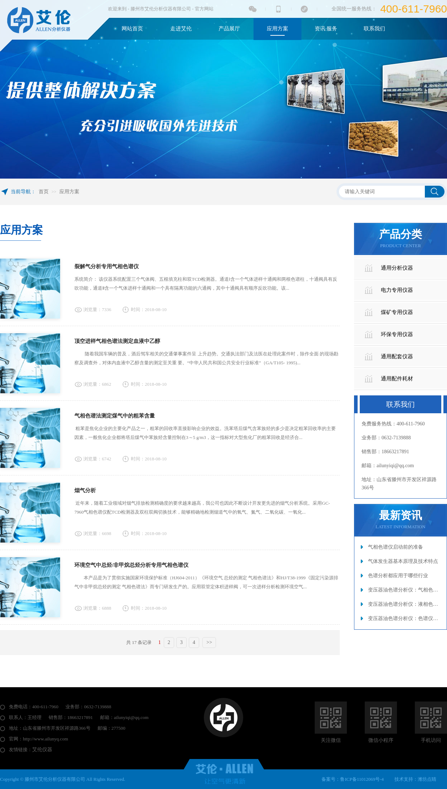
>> (209, 642)
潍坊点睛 (427, 779)
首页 (44, 191)
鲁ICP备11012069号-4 (362, 779)
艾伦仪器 (42, 749)
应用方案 (69, 191)
